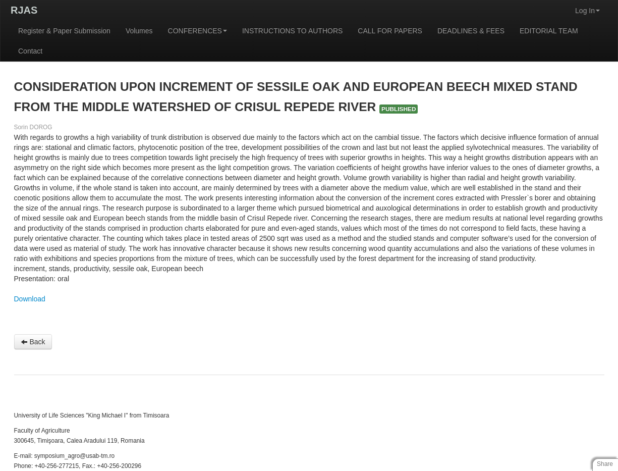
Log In (587, 11)
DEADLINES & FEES (470, 31)
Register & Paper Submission (64, 31)
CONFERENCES (197, 31)
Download (29, 299)
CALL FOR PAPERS (390, 31)
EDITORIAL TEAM (549, 31)
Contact (30, 51)
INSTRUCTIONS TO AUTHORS (292, 31)
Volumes (139, 31)
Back (33, 342)
